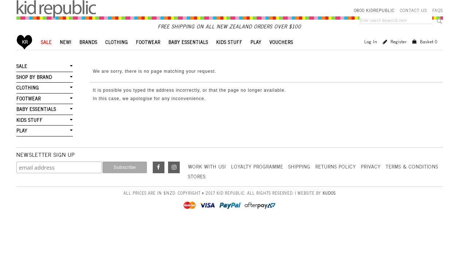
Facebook (158, 167)
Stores (197, 176)
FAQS (437, 10)
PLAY (255, 42)
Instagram (174, 167)
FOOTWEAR (148, 42)
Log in (370, 41)
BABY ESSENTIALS (188, 42)
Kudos (329, 193)
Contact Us (413, 10)
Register (398, 41)
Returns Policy (335, 166)
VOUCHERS (281, 42)
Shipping (299, 166)
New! (65, 42)
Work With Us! (207, 166)
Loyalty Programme (257, 166)
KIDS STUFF (229, 42)
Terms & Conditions (412, 166)
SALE (46, 42)
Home (24, 42)
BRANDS (88, 42)
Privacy (371, 166)
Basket (428, 41)
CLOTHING (116, 42)
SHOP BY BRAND (34, 77)
